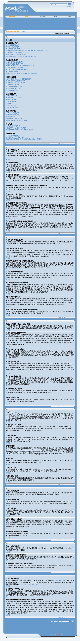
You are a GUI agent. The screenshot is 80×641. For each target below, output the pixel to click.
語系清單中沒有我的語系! (14, 67)
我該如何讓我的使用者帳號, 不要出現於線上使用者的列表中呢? (27, 50)
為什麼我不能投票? (12, 90)
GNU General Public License (27, 584)
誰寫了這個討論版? (12, 135)
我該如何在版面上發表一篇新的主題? (18, 79)
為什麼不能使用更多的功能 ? (15, 137)
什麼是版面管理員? (12, 115)
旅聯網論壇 (12, 16)
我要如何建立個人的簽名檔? (15, 82)
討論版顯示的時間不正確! (14, 64)
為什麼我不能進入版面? (14, 88)
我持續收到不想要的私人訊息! (16, 128)
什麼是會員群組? (11, 116)
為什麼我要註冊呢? (12, 47)
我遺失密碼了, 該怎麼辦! (14, 52)
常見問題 (55, 16)
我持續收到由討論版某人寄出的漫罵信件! (19, 130)
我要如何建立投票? (12, 84)
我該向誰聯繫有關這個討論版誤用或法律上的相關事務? (24, 139)
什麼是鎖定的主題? (12, 107)
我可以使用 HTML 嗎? (13, 98)
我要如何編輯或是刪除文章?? (16, 81)
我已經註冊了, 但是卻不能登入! (16, 54)
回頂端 (8, 159)
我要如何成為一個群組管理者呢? (17, 120)
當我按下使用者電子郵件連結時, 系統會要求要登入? (23, 73)
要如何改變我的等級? (13, 71)
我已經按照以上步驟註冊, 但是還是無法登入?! (21, 56)
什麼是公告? (10, 103)
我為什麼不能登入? (12, 45)
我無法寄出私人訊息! (13, 126)
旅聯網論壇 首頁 (13, 31)
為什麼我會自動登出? (13, 49)
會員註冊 (42, 16)
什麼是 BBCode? (11, 96)
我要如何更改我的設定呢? (14, 62)
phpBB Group (57, 580)
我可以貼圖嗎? (11, 101)
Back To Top (61, 143)
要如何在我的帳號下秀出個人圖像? (17, 69)
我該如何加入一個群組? (14, 118)
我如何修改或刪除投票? (14, 86)
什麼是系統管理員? (12, 113)
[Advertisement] (40, 24)
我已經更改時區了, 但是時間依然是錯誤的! (20, 66)
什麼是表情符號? (11, 99)
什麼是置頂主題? (11, 105)
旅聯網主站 (28, 16)
